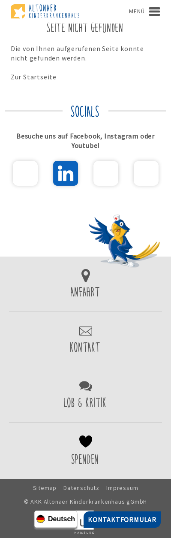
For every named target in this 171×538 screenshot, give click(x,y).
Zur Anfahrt (85, 284)
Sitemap (45, 488)
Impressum (122, 488)
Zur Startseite (34, 77)
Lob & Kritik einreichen (85, 394)
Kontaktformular (85, 339)
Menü (136, 11)
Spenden (85, 451)
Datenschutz (81, 488)
